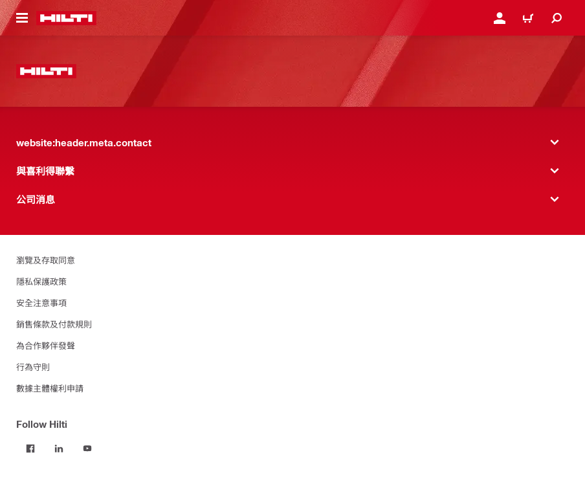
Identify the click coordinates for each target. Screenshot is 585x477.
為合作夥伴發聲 (45, 345)
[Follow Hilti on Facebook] (30, 448)
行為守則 (33, 367)
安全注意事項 (41, 302)
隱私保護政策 (41, 281)
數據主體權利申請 (49, 388)
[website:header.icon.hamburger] (22, 18)
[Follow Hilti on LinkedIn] (59, 448)
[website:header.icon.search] (556, 18)
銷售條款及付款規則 (54, 324)
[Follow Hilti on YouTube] (87, 448)
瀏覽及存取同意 (45, 260)
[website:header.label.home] (66, 18)
